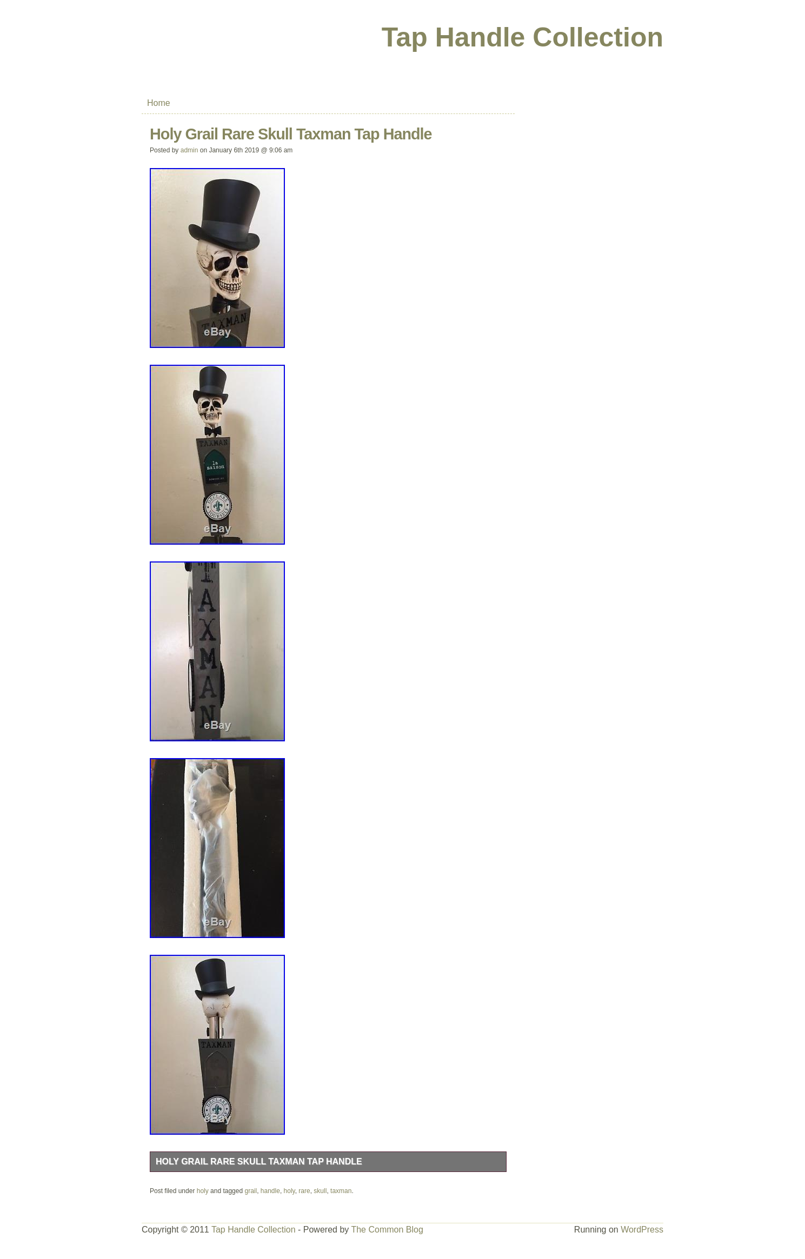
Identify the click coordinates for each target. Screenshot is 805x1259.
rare (304, 1191)
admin (189, 150)
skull (320, 1191)
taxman (340, 1191)
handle (270, 1191)
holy (203, 1191)
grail (250, 1191)
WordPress (642, 1229)
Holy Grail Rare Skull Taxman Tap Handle (259, 1161)
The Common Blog (387, 1229)
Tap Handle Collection (522, 37)
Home (158, 103)
